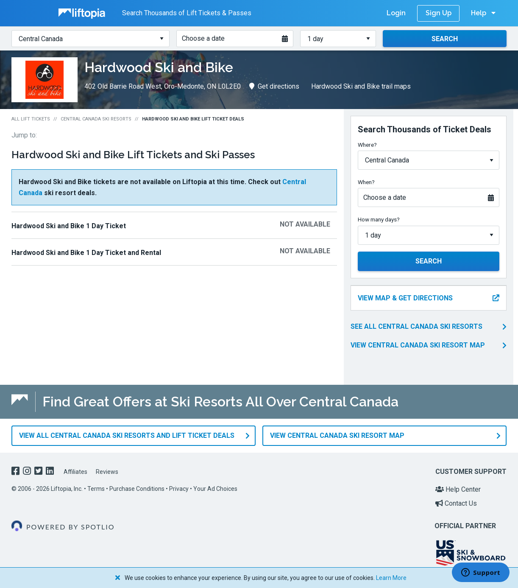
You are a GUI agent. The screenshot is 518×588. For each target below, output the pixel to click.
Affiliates (75, 471)
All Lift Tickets (30, 119)
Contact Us (456, 503)
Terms (96, 488)
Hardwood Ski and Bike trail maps (361, 86)
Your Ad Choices (215, 488)
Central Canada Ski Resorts (96, 119)
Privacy (179, 488)
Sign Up (438, 13)
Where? (367, 144)
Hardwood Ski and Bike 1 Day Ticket (68, 226)
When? (366, 182)
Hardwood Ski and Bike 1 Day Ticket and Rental (86, 253)
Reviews (107, 471)
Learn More (391, 577)
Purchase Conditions (136, 488)
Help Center (458, 489)
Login (396, 13)
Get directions (274, 86)
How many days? (379, 219)
